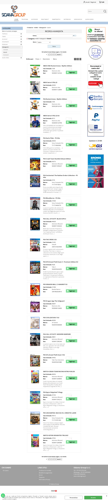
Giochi (5, 52)
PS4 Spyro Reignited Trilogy (53, 392)
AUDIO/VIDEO (89, 19)
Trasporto (41, 477)
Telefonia (4, 34)
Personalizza (74, 497)
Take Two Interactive (58, 360)
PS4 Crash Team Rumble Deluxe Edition (57, 159)
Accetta (93, 497)
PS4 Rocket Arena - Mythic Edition (55, 99)
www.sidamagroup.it (80, 476)
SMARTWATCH (56, 19)
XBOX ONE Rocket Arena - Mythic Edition (57, 66)
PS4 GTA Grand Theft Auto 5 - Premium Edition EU (60, 262)
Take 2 (54, 267)
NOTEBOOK (67, 19)
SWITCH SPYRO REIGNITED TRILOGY (55, 435)
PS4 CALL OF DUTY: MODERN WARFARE (57, 334)
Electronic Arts (56, 71)
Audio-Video (5, 57)
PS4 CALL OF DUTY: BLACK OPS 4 (54, 219)
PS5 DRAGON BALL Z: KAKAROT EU (55, 284)
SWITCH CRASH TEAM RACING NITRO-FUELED (59, 371)
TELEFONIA (25, 19)
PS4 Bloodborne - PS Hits (51, 198)
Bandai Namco (56, 289)
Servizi (41, 475)
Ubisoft (54, 244)
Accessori (4, 39)
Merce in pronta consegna (9, 31)
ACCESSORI (34, 19)
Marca (34, 42)
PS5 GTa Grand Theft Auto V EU (54, 355)
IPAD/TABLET (45, 19)
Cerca (34, 35)
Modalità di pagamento (45, 473)
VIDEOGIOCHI (78, 19)
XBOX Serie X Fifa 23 (50, 82)
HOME (16, 19)
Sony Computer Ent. (57, 143)
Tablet (4, 36)
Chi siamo (6, 470)
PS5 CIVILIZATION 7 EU (51, 318)
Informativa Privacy (44, 479)
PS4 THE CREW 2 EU (50, 240)
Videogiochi (5, 47)
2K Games (55, 322)
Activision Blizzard (57, 164)
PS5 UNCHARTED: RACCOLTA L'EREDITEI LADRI (59, 413)
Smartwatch (5, 42)
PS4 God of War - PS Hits (51, 138)
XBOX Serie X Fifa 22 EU (51, 116)
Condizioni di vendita (45, 470)
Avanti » (59, 54)
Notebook (5, 44)
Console (5, 49)
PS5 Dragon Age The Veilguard (53, 301)
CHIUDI (106, 496)
